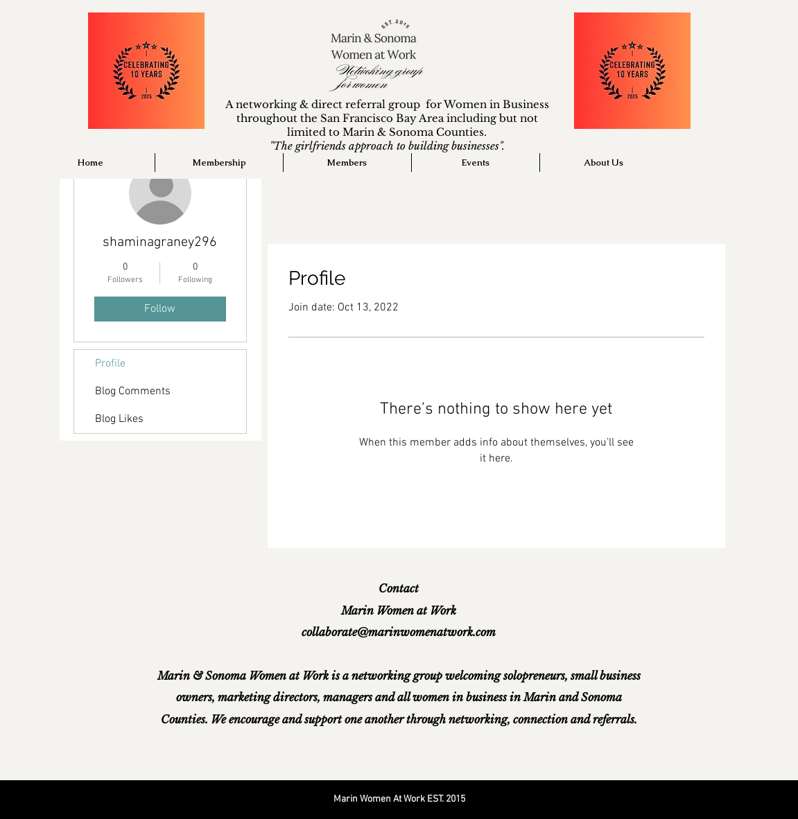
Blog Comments (133, 391)
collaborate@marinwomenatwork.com (399, 632)
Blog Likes (119, 419)
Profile (110, 364)
